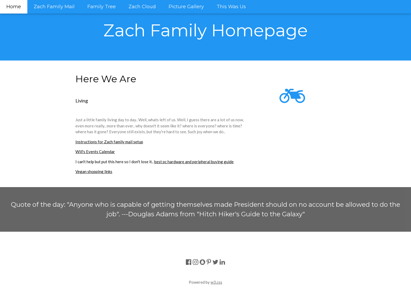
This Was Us (231, 7)
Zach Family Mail (54, 7)
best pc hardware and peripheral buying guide (194, 161)
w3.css (216, 282)
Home (13, 7)
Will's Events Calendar (95, 151)
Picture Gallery (186, 7)
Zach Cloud (142, 7)
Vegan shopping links (93, 171)
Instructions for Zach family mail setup (109, 141)
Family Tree (101, 7)
